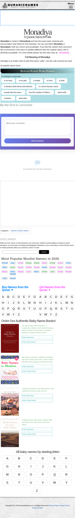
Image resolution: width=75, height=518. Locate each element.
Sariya (60, 263)
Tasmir (44, 267)
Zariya (20, 263)
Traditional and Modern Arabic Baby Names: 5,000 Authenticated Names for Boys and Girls (38, 390)
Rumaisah (69, 272)
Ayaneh (68, 267)
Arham (44, 272)
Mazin (36, 272)
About (34, 508)
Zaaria (60, 267)
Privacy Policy (54, 505)
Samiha (29, 267)
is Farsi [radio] (50, 81)
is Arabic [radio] (36, 81)
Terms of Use (64, 505)
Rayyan (29, 263)
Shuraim (5, 263)
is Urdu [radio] (62, 81)
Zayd (12, 263)
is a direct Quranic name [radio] (48, 86)
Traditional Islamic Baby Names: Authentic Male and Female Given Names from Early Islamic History (37, 422)
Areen (68, 263)
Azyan (12, 267)
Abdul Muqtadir (13, 273)
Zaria (28, 272)
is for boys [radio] (8, 81)
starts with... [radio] (63, 92)
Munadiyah (64, 53)
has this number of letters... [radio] (40, 92)
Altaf (4, 278)
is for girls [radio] (23, 81)
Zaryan (20, 267)
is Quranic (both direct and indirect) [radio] (18, 86)
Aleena (60, 272)
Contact (40, 508)
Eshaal (52, 263)
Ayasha (36, 267)
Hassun (13, 278)
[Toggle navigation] (71, 7)
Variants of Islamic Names (20, 231)
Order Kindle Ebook (29, 342)
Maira (44, 263)
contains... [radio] (8, 98)
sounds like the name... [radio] (13, 92)
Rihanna (53, 267)
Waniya (21, 272)
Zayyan (36, 263)
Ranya (4, 272)
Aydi (52, 272)
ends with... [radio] (23, 98)
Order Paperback (28, 337)
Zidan (5, 267)
